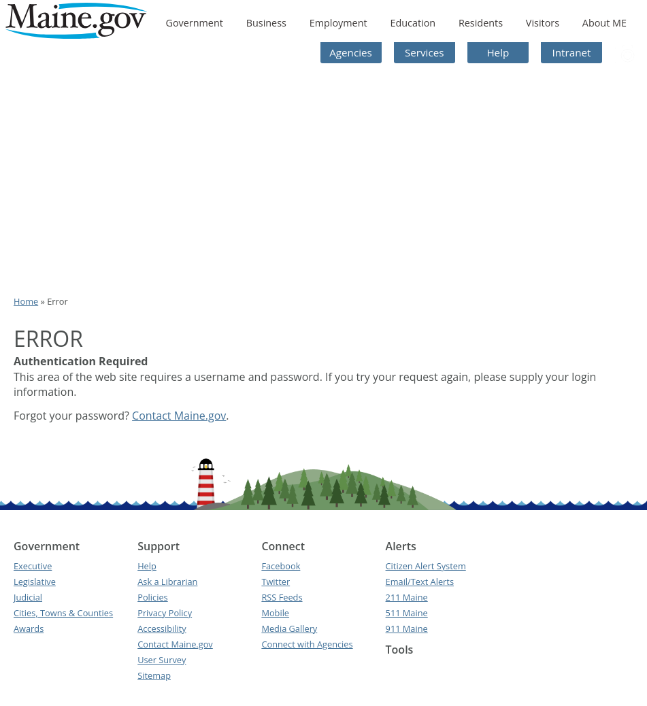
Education (412, 22)
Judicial (28, 597)
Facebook (280, 566)
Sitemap (154, 675)
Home (26, 301)
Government (193, 22)
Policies (152, 597)
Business (266, 22)
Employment (338, 22)
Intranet (571, 52)
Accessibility (161, 628)
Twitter (275, 581)
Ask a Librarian (167, 581)
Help (497, 52)
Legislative (35, 581)
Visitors (542, 22)
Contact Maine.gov (179, 415)
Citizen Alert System (426, 566)
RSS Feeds (281, 597)
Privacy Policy (164, 613)
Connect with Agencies (306, 644)
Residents (481, 22)
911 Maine (407, 628)
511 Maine (407, 613)
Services (424, 52)
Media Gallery (289, 628)
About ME (604, 22)
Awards (29, 628)
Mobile (275, 613)
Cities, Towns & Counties (63, 613)
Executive (33, 566)
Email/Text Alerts (420, 581)
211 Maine (407, 597)
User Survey (161, 660)
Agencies (350, 52)
